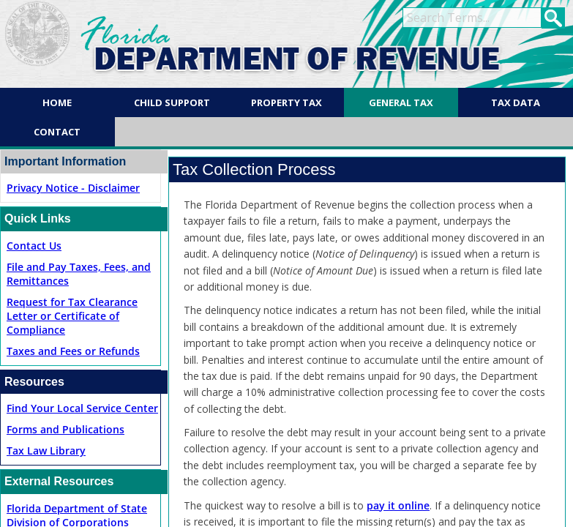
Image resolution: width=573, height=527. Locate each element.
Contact (57, 131)
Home (57, 102)
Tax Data (515, 102)
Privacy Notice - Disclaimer (73, 188)
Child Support (172, 102)
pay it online (398, 505)
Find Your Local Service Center (82, 408)
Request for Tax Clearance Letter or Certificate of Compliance (72, 316)
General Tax (401, 102)
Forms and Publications (65, 429)
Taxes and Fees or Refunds (73, 351)
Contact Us (34, 246)
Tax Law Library (46, 450)
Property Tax (286, 102)
